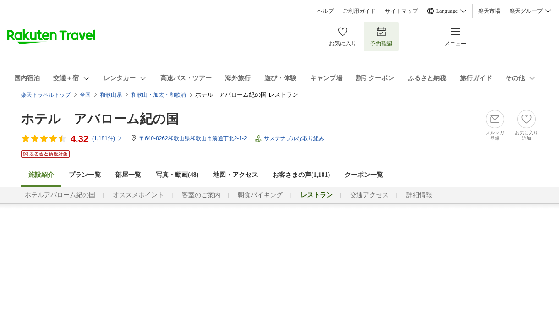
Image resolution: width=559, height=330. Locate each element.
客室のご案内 (201, 195)
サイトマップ (401, 11)
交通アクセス (369, 195)
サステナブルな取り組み (294, 138)
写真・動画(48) (177, 174)
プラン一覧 (85, 174)
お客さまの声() (301, 174)
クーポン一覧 (364, 174)
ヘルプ (325, 11)
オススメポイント (138, 195)
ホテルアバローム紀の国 (60, 195)
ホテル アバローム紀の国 (100, 119)
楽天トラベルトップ (46, 95)
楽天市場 (489, 11)
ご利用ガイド (359, 11)
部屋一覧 (128, 174)
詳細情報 (419, 195)
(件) (107, 138)
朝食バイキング (260, 195)
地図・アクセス (235, 174)
